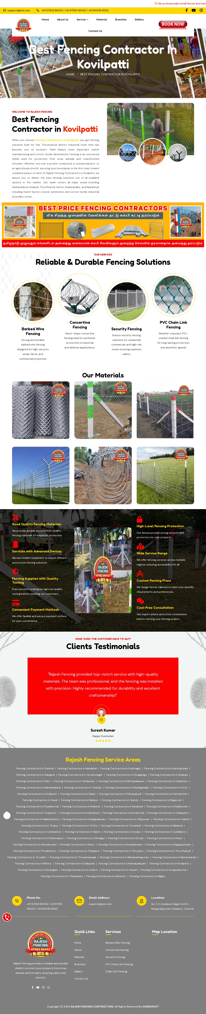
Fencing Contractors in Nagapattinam (168, 844)
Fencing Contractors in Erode (126, 838)
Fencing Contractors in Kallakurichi (167, 806)
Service (81, 19)
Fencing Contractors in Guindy (120, 800)
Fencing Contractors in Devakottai (123, 813)
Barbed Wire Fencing (33, 331)
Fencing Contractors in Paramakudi (120, 794)
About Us (63, 19)
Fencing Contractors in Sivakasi (169, 775)
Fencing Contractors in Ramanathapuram (124, 857)
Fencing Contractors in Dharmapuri (42, 838)
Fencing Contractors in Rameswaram (175, 857)
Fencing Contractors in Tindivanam (62, 876)
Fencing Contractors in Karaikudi (123, 806)
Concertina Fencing (80, 324)
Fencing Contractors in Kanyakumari (34, 844)
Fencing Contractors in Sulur (33, 781)
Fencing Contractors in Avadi (40, 800)
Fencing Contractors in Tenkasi (82, 787)
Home (45, 19)
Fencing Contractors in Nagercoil (161, 800)
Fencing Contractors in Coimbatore (40, 832)
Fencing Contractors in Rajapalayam (83, 819)
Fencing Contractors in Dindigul (86, 838)
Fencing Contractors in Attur (170, 787)
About (78, 950)
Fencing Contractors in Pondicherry (34, 851)
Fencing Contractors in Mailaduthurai (36, 819)
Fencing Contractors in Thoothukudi (169, 851)
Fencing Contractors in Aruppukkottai (163, 870)
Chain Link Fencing (116, 971)
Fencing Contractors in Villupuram (129, 819)
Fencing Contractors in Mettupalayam (121, 781)
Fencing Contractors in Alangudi (35, 775)
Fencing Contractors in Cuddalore (165, 832)
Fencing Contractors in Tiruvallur (27, 857)
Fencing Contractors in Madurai (163, 825)
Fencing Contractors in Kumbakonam (120, 844)
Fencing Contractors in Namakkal (77, 768)
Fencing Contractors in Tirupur (40, 825)
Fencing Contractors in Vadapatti (168, 813)
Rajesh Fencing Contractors (92, 1006)
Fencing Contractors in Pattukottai (166, 794)
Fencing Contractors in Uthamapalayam (122, 863)
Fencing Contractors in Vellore (171, 819)
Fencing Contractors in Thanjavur (79, 851)
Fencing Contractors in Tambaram (74, 781)
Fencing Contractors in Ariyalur (122, 832)
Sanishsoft (151, 1006)
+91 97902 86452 (52, 10)
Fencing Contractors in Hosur (164, 838)
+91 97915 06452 (75, 10)
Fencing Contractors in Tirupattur (36, 813)
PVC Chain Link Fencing (173, 324)
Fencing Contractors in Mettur (33, 863)
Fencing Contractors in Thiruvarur (123, 851)
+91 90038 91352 (98, 10)
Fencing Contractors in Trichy (79, 825)
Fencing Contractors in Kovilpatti (169, 863)
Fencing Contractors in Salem (82, 832)
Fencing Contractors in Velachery (168, 781)
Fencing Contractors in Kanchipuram (166, 768)
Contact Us (95, 31)
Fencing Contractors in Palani (78, 794)
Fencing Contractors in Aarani (119, 870)
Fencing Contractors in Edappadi (75, 863)
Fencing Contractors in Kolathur (81, 806)
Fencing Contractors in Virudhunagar (80, 775)
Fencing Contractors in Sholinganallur (127, 787)
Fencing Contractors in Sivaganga (126, 775)
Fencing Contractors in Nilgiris (147, 876)
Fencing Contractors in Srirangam (38, 870)
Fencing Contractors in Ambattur (106, 876)
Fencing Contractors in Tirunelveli (121, 825)
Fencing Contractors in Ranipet (79, 800)
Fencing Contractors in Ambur (79, 870)
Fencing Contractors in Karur (77, 844)
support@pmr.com (19, 10)
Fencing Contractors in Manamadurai (38, 787)
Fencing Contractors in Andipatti (37, 794)
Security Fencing (126, 329)
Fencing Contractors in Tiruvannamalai (73, 857)
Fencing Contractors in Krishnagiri (120, 768)
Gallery (139, 19)
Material (101, 19)
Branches (121, 19)
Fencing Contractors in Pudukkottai (37, 806)
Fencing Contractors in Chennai (35, 768)
